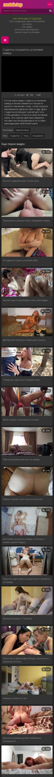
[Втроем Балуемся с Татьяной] (27, 601)
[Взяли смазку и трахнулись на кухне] (27, 402)
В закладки (20, 94)
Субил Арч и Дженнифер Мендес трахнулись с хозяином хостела (26, 660)
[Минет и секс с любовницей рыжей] (27, 760)
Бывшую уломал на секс (15, 698)
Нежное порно (22, 130)
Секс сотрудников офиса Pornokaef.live (27, 21)
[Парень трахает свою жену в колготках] (27, 481)
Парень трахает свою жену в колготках (22, 499)
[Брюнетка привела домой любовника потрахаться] (27, 720)
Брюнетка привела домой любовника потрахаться (22, 739)
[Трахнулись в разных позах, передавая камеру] (27, 203)
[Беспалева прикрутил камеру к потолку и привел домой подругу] (27, 521)
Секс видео (27, 26)
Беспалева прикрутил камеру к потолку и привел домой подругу (23, 540)
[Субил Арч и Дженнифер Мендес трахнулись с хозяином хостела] (27, 640)
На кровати (38, 135)
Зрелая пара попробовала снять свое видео (25, 300)
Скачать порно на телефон (27, 32)
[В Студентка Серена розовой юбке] (27, 242)
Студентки (15, 135)
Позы (26, 135)
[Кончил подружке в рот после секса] (27, 163)
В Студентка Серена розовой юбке (20, 260)
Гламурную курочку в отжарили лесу (21, 379)
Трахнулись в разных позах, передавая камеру (26, 220)
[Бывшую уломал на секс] (27, 680)
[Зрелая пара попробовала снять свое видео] (27, 282)
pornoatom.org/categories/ (27, 29)
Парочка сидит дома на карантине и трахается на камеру (26, 580)
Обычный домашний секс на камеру (21, 459)
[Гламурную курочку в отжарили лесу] (27, 362)
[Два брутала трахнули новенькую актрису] (27, 322)
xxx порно (27, 24)
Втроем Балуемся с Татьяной (17, 618)
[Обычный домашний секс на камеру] (27, 441)
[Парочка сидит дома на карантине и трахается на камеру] (27, 561)
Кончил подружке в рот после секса (21, 180)
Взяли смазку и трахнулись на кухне (21, 419)
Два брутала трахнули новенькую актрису (24, 339)
